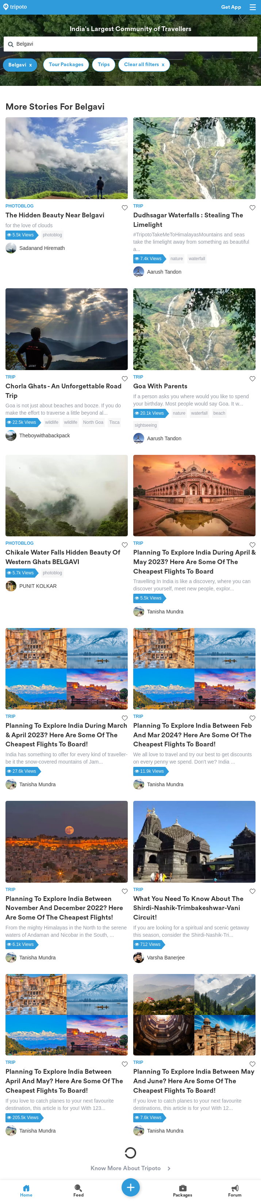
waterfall (197, 258)
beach (220, 413)
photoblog (52, 234)
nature (176, 258)
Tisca (114, 422)
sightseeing (146, 425)
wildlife (51, 422)
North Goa (93, 422)
